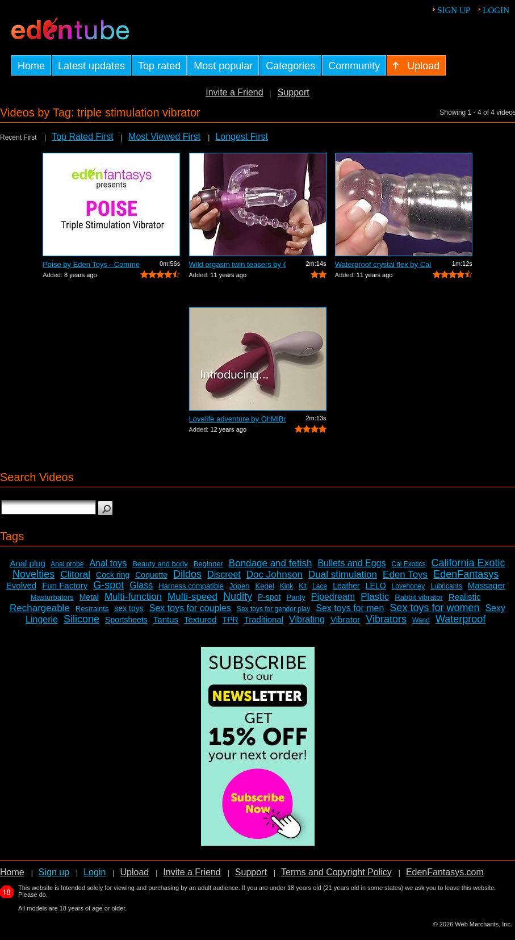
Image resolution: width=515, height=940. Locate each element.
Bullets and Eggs (351, 563)
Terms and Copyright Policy (336, 872)
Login (496, 10)
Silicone (81, 619)
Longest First (241, 136)
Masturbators (52, 597)
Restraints (92, 608)
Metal (89, 596)
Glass (141, 585)
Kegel (265, 586)
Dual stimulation (342, 574)
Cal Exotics (408, 564)
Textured (200, 619)
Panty (296, 597)
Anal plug (27, 563)
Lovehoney (408, 586)
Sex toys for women (434, 607)
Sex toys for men (350, 608)
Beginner (208, 563)
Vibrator (345, 619)
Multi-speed (192, 596)
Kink (286, 586)
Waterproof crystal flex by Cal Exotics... (383, 264)
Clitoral (75, 574)
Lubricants (446, 586)
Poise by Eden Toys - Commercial (91, 264)
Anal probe (67, 564)
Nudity (237, 596)
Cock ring (112, 574)
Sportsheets (126, 619)
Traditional (263, 619)
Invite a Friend (234, 92)
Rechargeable (40, 608)
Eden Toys (405, 574)
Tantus (165, 619)
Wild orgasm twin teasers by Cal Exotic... (237, 264)
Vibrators (386, 619)
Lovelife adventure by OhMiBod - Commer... (237, 419)
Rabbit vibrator (419, 597)
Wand (421, 620)
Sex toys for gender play (273, 609)
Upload (134, 872)
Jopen (239, 586)
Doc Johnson (274, 574)
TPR (230, 619)
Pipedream (333, 596)
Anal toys (108, 563)
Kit (303, 586)
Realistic (465, 596)
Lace (319, 586)
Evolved (21, 585)
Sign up (453, 10)
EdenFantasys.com (445, 872)
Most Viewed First (164, 136)
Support (293, 92)
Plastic (375, 596)
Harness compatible (191, 586)
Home (12, 872)
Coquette (151, 574)
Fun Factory (64, 585)
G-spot (108, 585)
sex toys (128, 608)
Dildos (187, 574)
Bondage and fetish (270, 563)
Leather (346, 585)
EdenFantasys (466, 574)
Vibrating (307, 619)
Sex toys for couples (190, 608)
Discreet (224, 574)
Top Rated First (82, 136)
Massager (486, 585)
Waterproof (460, 619)
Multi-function (133, 596)
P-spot (269, 596)
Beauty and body (160, 563)
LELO (376, 585)
